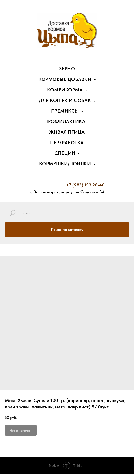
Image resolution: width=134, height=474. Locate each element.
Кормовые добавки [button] (65, 79)
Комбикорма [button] (65, 90)
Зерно (67, 69)
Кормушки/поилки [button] (65, 164)
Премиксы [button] (65, 111)
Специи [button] (66, 153)
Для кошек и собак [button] (65, 100)
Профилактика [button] (65, 121)
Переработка (67, 142)
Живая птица (67, 132)
